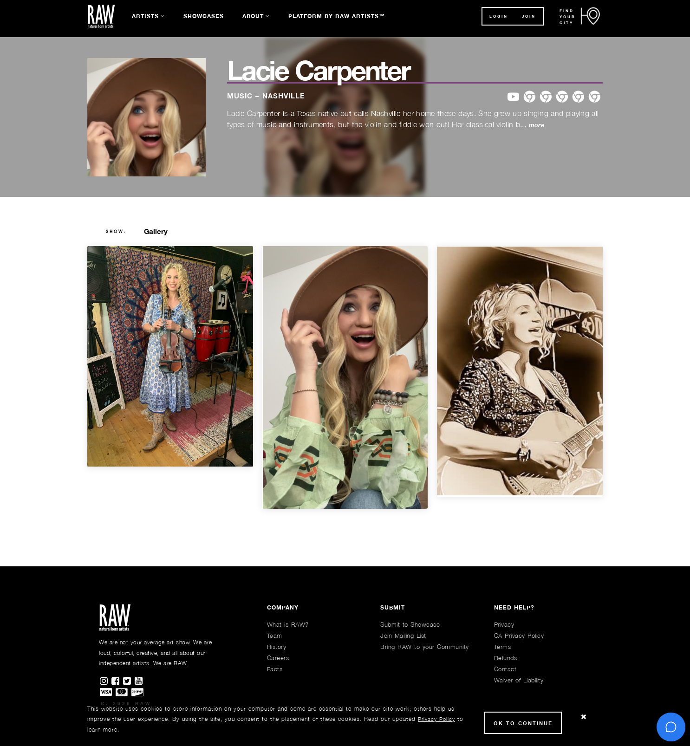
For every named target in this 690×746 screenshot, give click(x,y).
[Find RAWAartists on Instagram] (105, 681)
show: (116, 231)
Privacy (504, 624)
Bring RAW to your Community (424, 646)
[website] (594, 97)
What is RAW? (288, 624)
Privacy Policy (436, 719)
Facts (275, 669)
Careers (278, 658)
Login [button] (498, 16)
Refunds (505, 658)
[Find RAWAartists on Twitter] (129, 681)
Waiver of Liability (519, 680)
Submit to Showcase (410, 624)
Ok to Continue (523, 723)
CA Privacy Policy (519, 635)
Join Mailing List (403, 635)
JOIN (529, 16)
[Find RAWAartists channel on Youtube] (139, 681)
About (253, 16)
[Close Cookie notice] (583, 717)
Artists (145, 16)
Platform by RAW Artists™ (336, 16)
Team (274, 635)
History (276, 646)
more (536, 125)
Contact (505, 669)
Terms (502, 646)
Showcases (203, 16)
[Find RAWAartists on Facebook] (117, 681)
